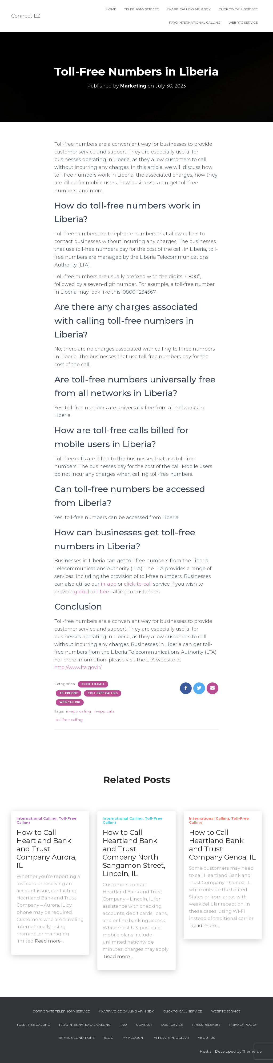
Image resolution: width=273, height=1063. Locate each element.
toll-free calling (69, 719)
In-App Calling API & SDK (189, 9)
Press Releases (206, 1025)
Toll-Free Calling (103, 693)
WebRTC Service (243, 22)
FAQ (123, 1025)
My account (133, 1038)
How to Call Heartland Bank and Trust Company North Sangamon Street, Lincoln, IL (134, 853)
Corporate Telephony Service (61, 1011)
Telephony (68, 693)
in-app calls (104, 711)
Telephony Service (141, 9)
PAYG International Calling (194, 22)
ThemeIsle (252, 1051)
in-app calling (78, 711)
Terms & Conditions (76, 1038)
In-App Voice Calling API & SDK (126, 1011)
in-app (109, 584)
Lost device (172, 1025)
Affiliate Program (171, 1038)
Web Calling (69, 702)
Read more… (49, 941)
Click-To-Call (93, 684)
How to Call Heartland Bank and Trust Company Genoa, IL (222, 844)
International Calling (37, 818)
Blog (108, 1038)
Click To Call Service (238, 9)
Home (111, 9)
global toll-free (91, 592)
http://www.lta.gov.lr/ (78, 667)
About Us (206, 1038)
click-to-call (138, 584)
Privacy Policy (243, 1025)
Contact (144, 1025)
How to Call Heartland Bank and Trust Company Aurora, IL (47, 849)
